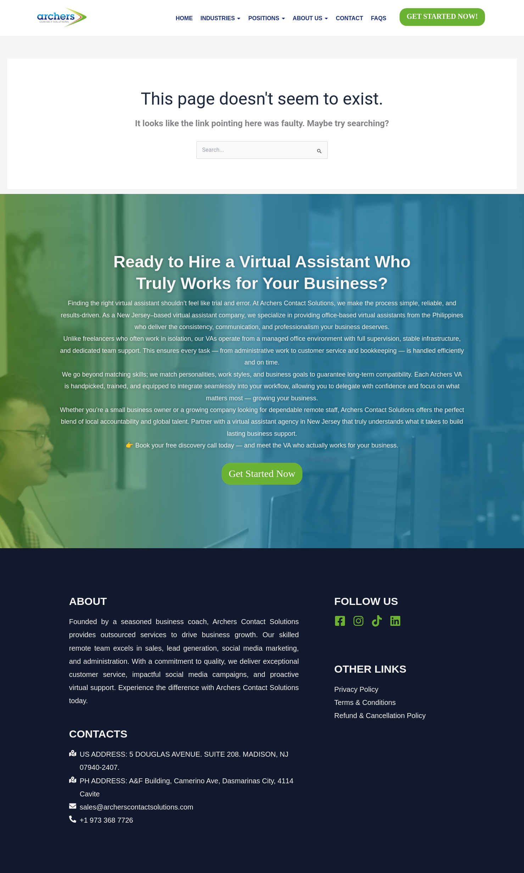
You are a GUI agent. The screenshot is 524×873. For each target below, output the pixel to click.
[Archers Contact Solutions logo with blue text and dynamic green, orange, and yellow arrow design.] (62, 17)
